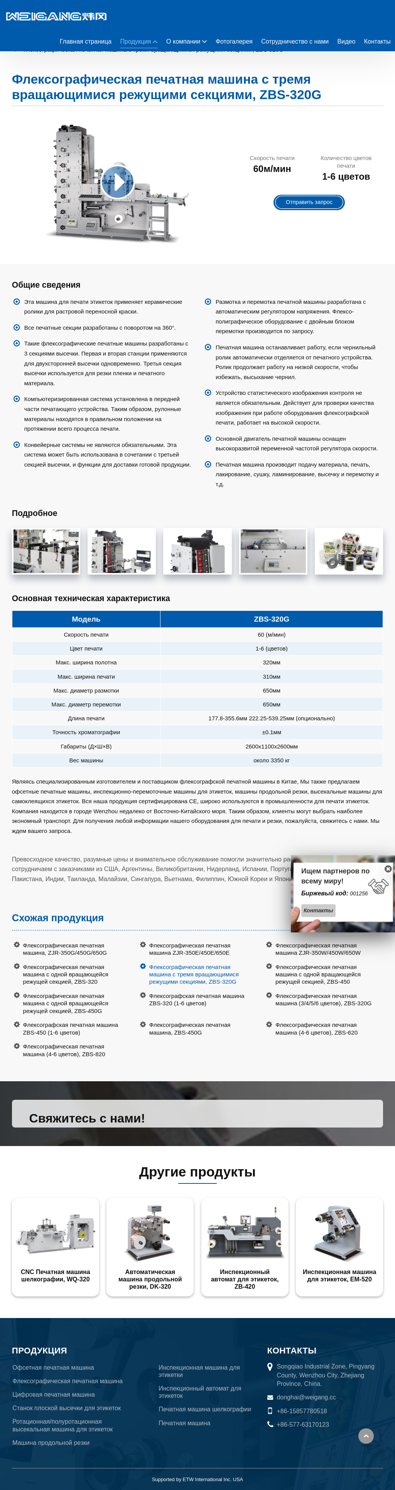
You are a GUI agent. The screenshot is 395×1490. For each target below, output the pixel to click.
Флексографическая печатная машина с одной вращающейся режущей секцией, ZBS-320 (65, 974)
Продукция (39, 1350)
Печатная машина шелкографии (205, 1409)
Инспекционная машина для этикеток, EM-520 (339, 1276)
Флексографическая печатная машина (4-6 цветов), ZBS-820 (64, 1050)
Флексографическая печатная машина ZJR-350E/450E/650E (190, 949)
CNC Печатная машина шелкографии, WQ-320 (55, 1276)
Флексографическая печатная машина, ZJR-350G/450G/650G (65, 949)
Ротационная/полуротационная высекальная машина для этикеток (62, 1425)
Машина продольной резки (50, 1442)
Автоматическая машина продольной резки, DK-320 (150, 1279)
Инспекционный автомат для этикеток (200, 1392)
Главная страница (85, 41)
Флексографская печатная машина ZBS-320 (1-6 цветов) (197, 999)
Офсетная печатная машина (53, 1367)
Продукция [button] (135, 41)
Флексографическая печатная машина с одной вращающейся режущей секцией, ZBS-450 (318, 974)
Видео (347, 41)
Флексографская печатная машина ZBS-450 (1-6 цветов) (70, 1028)
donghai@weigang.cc (306, 1397)
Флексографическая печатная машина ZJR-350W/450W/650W (318, 949)
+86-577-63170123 (303, 1424)
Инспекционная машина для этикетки (199, 1371)
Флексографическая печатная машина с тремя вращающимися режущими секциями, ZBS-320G (194, 974)
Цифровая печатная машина (53, 1394)
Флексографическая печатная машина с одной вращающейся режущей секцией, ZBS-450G (65, 1003)
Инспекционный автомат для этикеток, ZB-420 (245, 1279)
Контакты (377, 41)
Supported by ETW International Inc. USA (197, 1479)
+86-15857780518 (302, 1411)
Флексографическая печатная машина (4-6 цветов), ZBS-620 (316, 1028)
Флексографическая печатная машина (67, 1381)
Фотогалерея (234, 41)
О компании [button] (183, 41)
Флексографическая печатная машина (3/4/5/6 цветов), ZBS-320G (323, 999)
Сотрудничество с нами (295, 41)
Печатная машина (184, 1423)
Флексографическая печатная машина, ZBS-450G (190, 1028)
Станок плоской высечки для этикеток (66, 1408)
